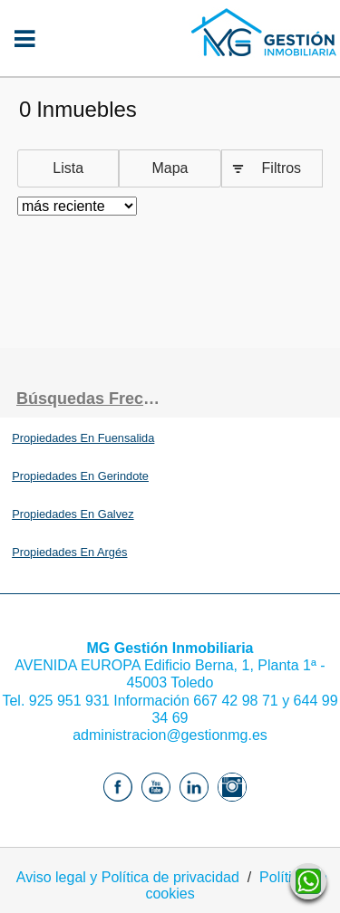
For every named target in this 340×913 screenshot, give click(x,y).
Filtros (282, 168)
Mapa (169, 168)
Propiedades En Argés (69, 552)
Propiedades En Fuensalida (83, 438)
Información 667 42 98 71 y (202, 700)
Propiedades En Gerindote (80, 476)
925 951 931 (69, 700)
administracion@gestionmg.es (170, 735)
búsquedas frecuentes (93, 398)
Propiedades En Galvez (72, 514)
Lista (68, 168)
